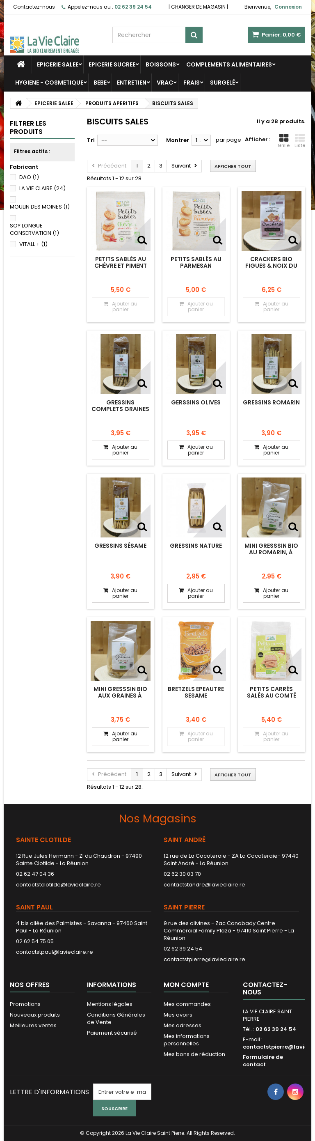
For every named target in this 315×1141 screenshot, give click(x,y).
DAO (29, 177)
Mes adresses (182, 1025)
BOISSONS (161, 64)
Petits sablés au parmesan (196, 262)
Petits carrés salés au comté (271, 692)
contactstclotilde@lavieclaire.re (58, 884)
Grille (284, 141)
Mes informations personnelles (187, 1039)
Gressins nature (196, 546)
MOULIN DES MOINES (40, 207)
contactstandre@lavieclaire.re (204, 884)
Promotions (25, 1004)
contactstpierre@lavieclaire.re (204, 959)
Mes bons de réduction (194, 1054)
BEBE (100, 82)
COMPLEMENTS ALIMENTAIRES (229, 64)
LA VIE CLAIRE (42, 188)
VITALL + (33, 244)
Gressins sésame (120, 546)
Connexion (288, 6)
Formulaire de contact (263, 1060)
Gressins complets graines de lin (120, 409)
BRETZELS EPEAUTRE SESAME (196, 692)
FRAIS (191, 82)
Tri (91, 140)
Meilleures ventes (33, 1025)
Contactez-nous (34, 6)
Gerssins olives (196, 402)
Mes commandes (187, 1004)
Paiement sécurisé (112, 1033)
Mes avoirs (178, 1015)
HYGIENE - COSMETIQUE (49, 82)
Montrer (177, 140)
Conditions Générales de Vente (116, 1018)
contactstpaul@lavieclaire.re (54, 952)
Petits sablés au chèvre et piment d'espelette (120, 266)
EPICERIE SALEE (57, 64)
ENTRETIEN (131, 82)
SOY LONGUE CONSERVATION (34, 229)
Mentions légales (109, 1004)
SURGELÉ (222, 82)
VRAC (165, 82)
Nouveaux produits (35, 1015)
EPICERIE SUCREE (112, 64)
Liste (299, 141)
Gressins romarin (271, 402)
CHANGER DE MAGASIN (198, 6)
